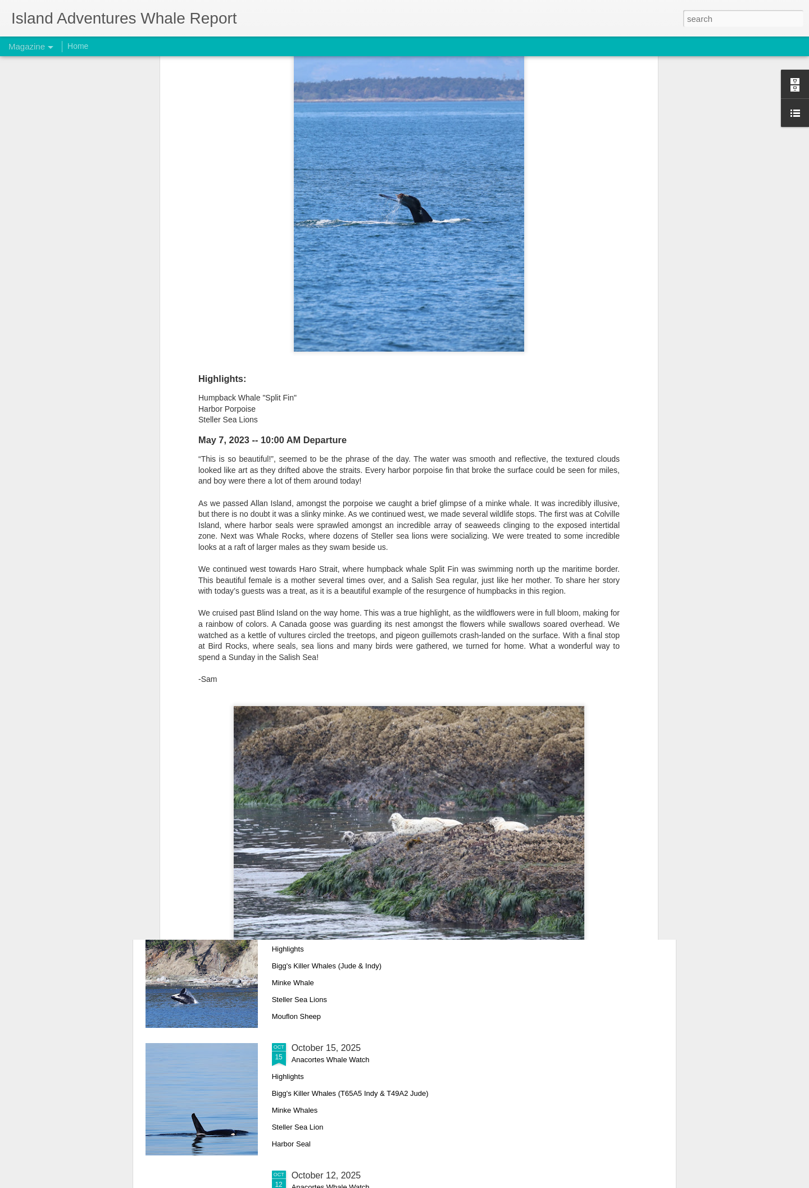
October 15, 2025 (326, 1048)
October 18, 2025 (326, 793)
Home (77, 46)
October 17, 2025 (326, 920)
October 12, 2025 (326, 1175)
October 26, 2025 (326, 665)
